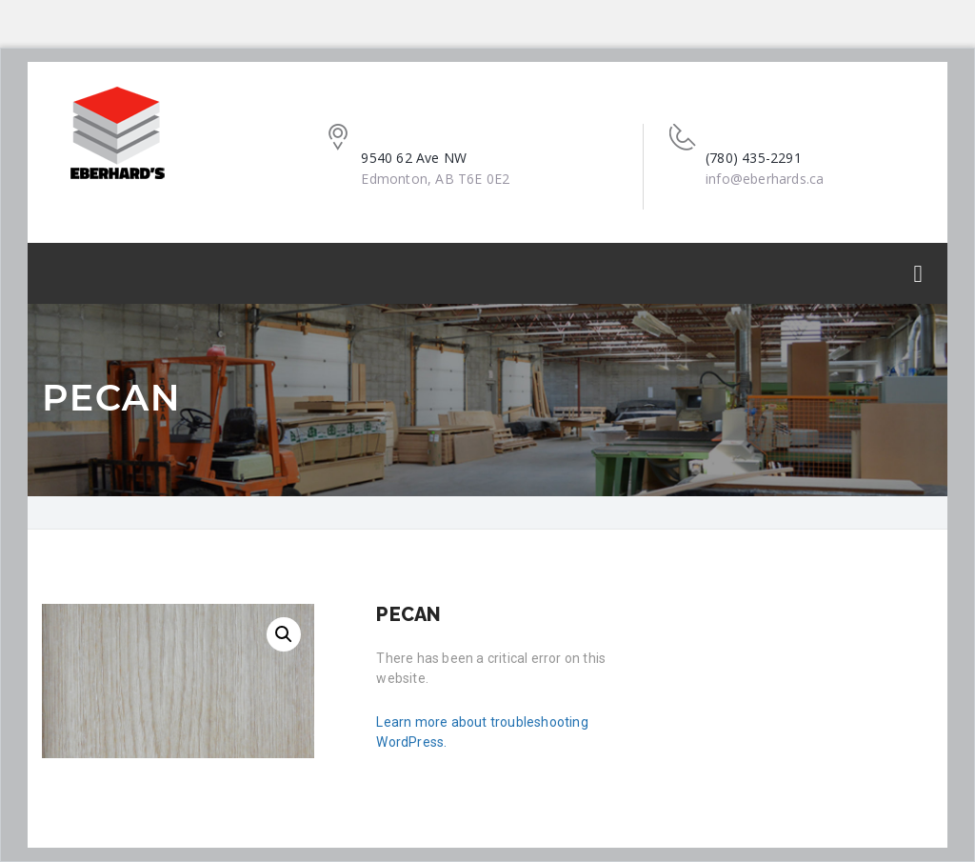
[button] (284, 634)
